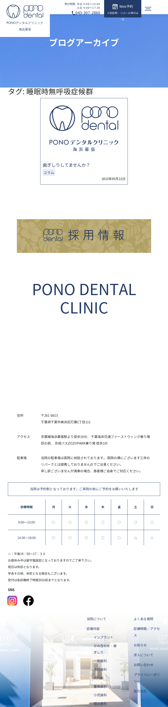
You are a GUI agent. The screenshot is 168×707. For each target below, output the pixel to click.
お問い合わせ (143, 665)
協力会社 (140, 691)
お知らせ (140, 645)
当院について (96, 619)
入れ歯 (98, 678)
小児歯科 (100, 695)
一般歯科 (100, 661)
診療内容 (93, 629)
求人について (143, 655)
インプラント (103, 637)
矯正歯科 (100, 704)
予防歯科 (100, 670)
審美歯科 (100, 687)
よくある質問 (143, 619)
